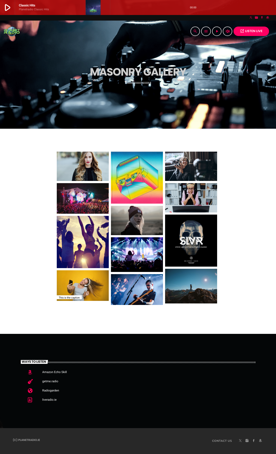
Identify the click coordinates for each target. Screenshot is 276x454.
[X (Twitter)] (251, 17)
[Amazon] (267, 17)
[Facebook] (262, 17)
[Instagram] (256, 17)
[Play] (217, 31)
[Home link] (11, 31)
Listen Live (251, 31)
